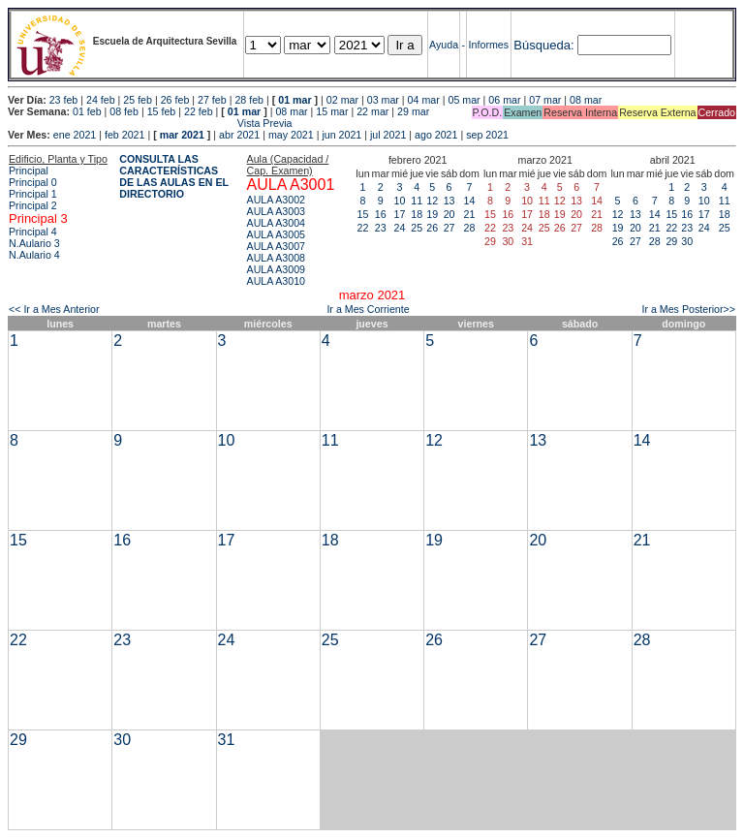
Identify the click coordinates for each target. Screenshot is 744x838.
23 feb (63, 100)
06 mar (504, 100)
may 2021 (291, 134)
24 (400, 227)
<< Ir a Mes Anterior (54, 309)
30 (687, 241)
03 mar (383, 100)
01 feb (87, 111)
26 (432, 227)
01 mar (294, 100)
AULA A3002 (276, 199)
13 (449, 200)
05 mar (464, 100)
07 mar (545, 100)
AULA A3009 (276, 269)
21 (470, 214)
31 (226, 739)
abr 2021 (239, 134)
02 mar (342, 100)
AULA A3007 (276, 246)
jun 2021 (341, 134)
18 (416, 214)
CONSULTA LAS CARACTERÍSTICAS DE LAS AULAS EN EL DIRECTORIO (174, 176)
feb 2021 (124, 134)
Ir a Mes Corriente (367, 309)
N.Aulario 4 (34, 255)
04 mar (424, 100)
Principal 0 (33, 182)
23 (381, 227)
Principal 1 (33, 194)
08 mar (586, 100)
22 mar (372, 111)
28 (470, 227)
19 (432, 214)
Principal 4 (33, 231)
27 (449, 227)
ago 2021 (436, 134)
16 (381, 214)
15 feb (161, 111)
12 (432, 200)
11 (416, 200)
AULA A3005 (276, 234)
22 (363, 227)
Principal (28, 170)
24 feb (100, 100)
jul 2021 (388, 134)
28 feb (249, 100)
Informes (489, 44)
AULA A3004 (276, 223)
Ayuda (443, 44)
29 (671, 241)
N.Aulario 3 (36, 243)
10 (400, 200)
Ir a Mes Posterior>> (688, 309)
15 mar (332, 111)
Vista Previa (150, 123)
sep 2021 (487, 134)
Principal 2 (33, 205)
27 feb (212, 100)
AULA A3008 (276, 258)
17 (400, 214)
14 (470, 200)
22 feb (198, 111)
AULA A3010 (276, 281)
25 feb (137, 100)
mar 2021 (182, 134)
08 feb (124, 111)
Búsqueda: (543, 45)
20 (449, 214)
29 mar (413, 111)
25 (416, 227)
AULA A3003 (276, 211)
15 (363, 214)
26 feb (175, 100)
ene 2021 (74, 134)
